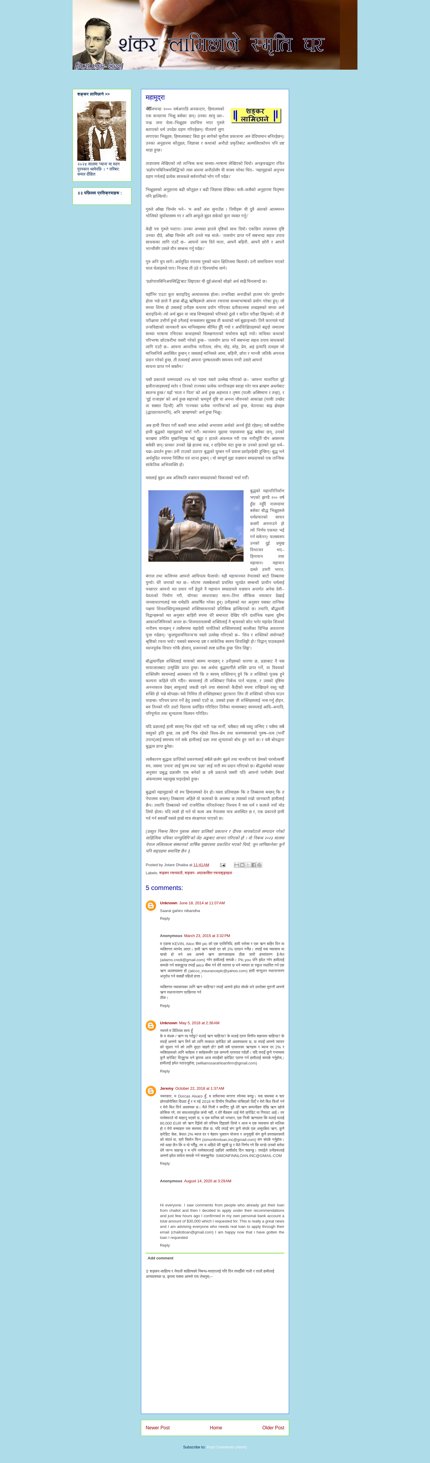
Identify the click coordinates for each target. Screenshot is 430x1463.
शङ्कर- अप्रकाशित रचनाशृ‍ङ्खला (208, 873)
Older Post (273, 1427)
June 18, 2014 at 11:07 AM (202, 903)
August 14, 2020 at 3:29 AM (207, 1181)
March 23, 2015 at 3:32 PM (207, 935)
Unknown (169, 903)
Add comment (161, 1258)
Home (216, 1427)
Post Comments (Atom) (227, 1447)
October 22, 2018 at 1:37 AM (199, 1088)
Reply (165, 918)
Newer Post (158, 1427)
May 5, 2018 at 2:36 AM (199, 1023)
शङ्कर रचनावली (171, 873)
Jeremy (167, 1088)
